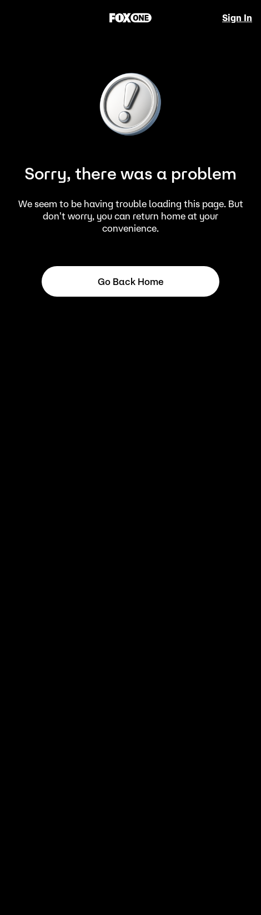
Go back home (131, 282)
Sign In (237, 17)
